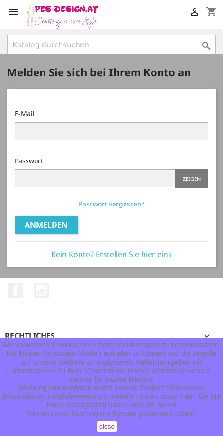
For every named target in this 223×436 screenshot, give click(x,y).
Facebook (15, 290)
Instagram (41, 290)
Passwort (29, 160)
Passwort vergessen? (111, 203)
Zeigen (192, 178)
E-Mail (25, 113)
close (107, 426)
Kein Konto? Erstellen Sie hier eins (111, 254)
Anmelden (46, 225)
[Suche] (111, 44)
